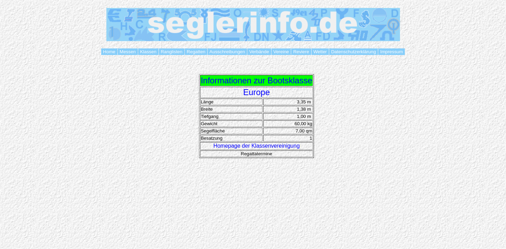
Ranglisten (172, 51)
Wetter (320, 51)
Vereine (281, 51)
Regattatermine (256, 153)
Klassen (148, 51)
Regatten (196, 51)
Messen (127, 51)
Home (109, 51)
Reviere (301, 51)
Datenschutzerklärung (353, 51)
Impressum (391, 51)
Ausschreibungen (227, 51)
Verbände (259, 51)
